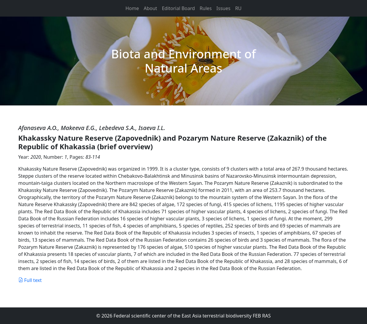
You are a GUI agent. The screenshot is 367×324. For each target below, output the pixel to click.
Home (132, 8)
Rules (206, 8)
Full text (30, 280)
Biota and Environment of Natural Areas (183, 61)
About (150, 8)
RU (238, 8)
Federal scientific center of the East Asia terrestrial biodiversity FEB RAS (192, 315)
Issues (223, 8)
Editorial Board (178, 8)
